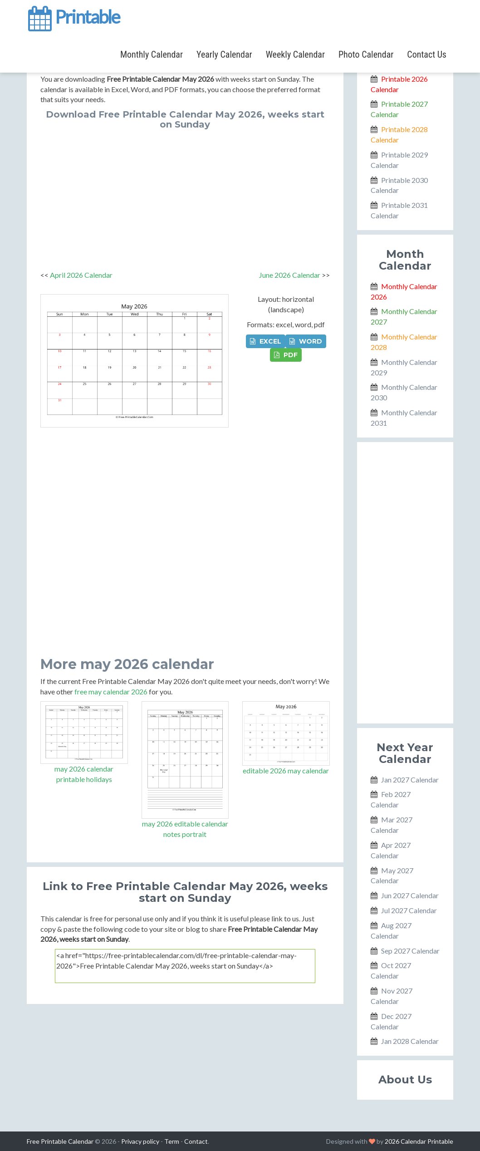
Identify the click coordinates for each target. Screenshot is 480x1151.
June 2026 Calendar (289, 275)
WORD (305, 341)
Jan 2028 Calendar (410, 1041)
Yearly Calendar (224, 54)
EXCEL (265, 341)
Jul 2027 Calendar (409, 910)
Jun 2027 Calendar (410, 895)
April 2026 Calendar (81, 275)
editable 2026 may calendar (286, 770)
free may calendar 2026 (110, 691)
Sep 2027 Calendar (410, 950)
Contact (196, 1141)
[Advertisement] (185, 197)
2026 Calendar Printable (419, 1141)
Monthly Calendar (151, 54)
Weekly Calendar (295, 54)
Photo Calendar (365, 54)
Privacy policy (140, 1141)
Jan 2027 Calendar (410, 779)
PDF (286, 355)
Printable (73, 15)
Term (171, 1141)
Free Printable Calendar (60, 1141)
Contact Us (426, 54)
